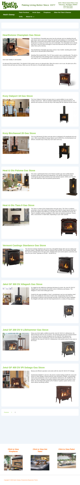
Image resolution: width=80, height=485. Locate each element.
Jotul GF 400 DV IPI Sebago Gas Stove (24, 367)
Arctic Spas (36, 12)
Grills (21, 16)
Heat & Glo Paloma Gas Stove (19, 170)
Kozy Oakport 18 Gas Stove (18, 96)
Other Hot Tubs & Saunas (62, 12)
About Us (30, 16)
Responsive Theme (33, 480)
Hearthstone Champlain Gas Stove (21, 35)
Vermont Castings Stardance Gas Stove (24, 245)
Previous (6, 412)
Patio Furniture (24, 12)
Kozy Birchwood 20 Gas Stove (19, 133)
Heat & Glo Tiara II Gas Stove (18, 205)
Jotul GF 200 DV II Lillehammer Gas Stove (25, 329)
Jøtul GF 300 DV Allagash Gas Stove (22, 284)
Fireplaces (47, 12)
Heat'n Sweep (9, 15)
